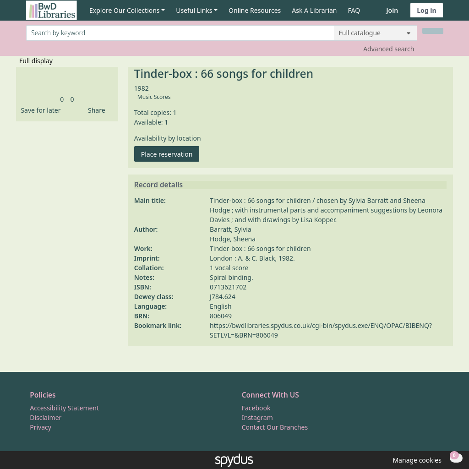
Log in (426, 10)
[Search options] (375, 33)
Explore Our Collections (124, 10)
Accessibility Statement (64, 408)
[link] (62, 99)
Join (392, 10)
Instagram (257, 417)
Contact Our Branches (275, 427)
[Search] (432, 31)
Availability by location (167, 138)
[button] (38, 110)
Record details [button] (158, 185)
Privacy (40, 427)
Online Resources (255, 10)
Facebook (256, 408)
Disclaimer (45, 417)
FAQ (354, 10)
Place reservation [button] (170, 153)
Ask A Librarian (314, 10)
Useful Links (194, 10)
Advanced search (388, 48)
